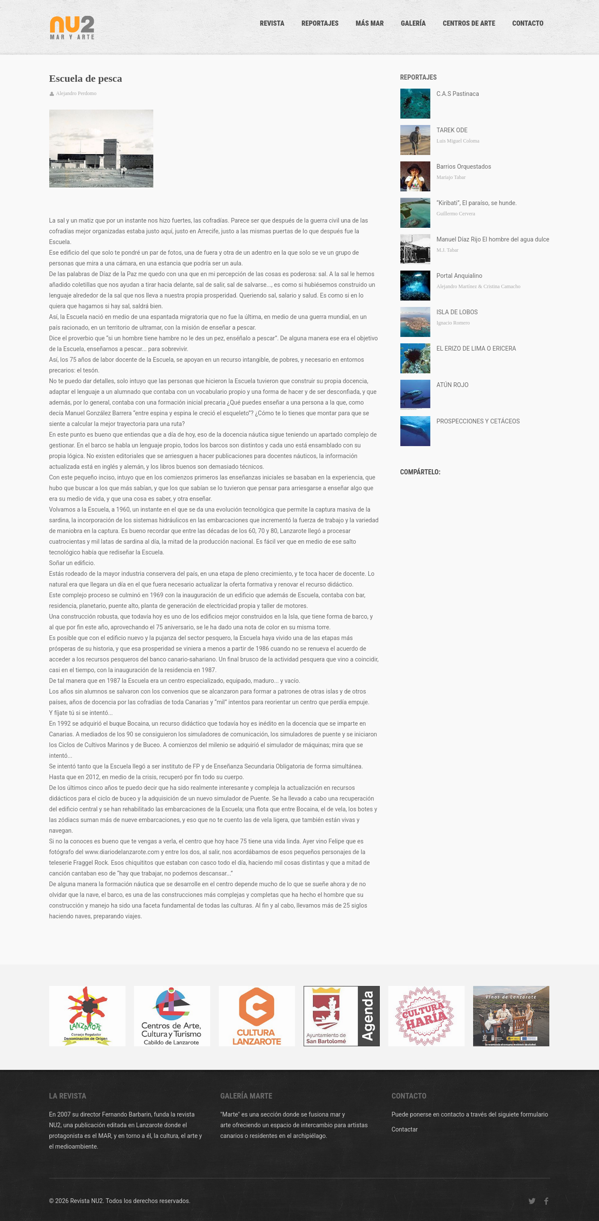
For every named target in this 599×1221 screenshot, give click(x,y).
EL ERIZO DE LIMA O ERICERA (476, 348)
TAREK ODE (452, 130)
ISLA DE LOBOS (457, 312)
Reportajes (320, 23)
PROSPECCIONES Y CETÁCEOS (478, 421)
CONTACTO (527, 23)
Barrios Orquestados (464, 166)
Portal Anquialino (460, 275)
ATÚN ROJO (453, 384)
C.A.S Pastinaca (458, 93)
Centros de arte (469, 23)
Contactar (405, 1129)
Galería (413, 23)
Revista (272, 23)
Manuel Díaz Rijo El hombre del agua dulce (493, 239)
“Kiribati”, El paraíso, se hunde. (477, 203)
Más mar (370, 23)
